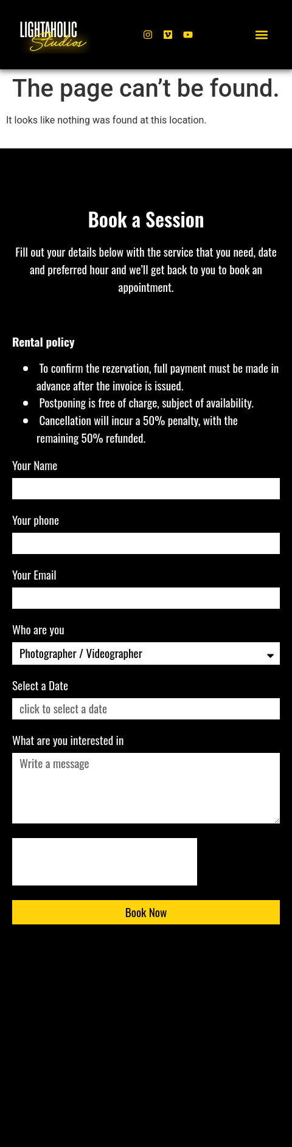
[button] (262, 35)
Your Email (35, 576)
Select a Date (40, 686)
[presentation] (104, 861)
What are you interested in (69, 741)
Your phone (36, 521)
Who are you (39, 630)
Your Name (36, 466)
